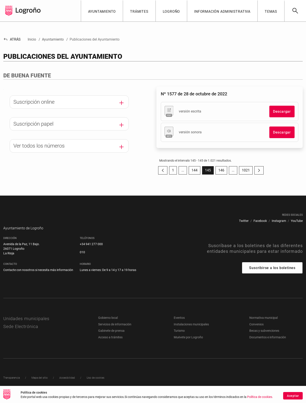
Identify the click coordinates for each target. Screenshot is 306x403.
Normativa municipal (263, 324)
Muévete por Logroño (188, 344)
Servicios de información (114, 331)
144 (196, 171)
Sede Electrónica (20, 333)
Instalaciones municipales (191, 331)
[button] (102, 10)
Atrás (12, 39)
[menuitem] (244, 221)
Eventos (179, 324)
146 (222, 171)
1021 (247, 171)
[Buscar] (295, 10)
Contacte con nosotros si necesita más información (38, 276)
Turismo (179, 337)
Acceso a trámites (110, 344)
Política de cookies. (260, 397)
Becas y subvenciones (264, 337)
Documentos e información (267, 344)
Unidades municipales (26, 325)
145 (209, 171)
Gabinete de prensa (111, 337)
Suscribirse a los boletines (272, 274)
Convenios (256, 331)
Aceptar (293, 396)
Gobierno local (108, 324)
